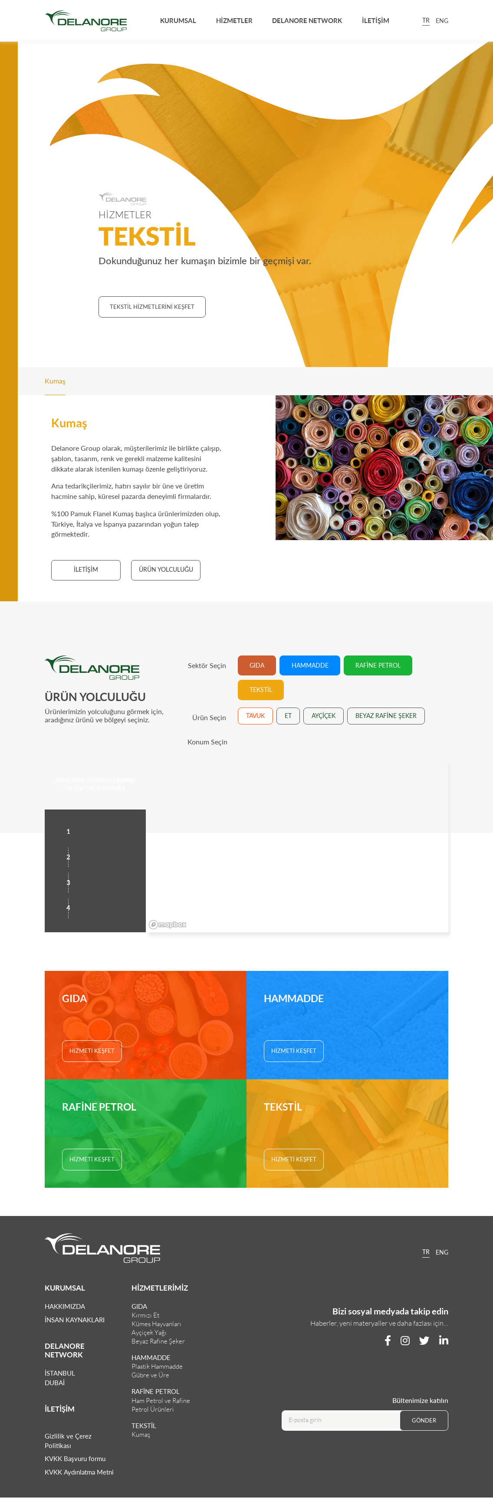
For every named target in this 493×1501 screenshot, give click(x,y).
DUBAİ (55, 1382)
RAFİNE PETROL (155, 1391)
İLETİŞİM (375, 20)
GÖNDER (424, 1420)
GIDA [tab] (257, 665)
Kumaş (140, 1434)
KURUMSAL (178, 20)
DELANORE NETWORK (307, 20)
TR (426, 21)
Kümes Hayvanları (156, 1323)
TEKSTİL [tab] (261, 689)
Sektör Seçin (207, 665)
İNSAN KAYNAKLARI (75, 1320)
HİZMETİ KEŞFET (92, 1050)
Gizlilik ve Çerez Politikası (68, 1440)
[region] (297, 845)
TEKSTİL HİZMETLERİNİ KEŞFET (152, 306)
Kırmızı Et (145, 1315)
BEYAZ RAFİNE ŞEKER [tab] (386, 715)
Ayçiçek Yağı (149, 1332)
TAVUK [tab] (255, 715)
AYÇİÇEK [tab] (323, 715)
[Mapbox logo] (167, 925)
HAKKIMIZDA (65, 1306)
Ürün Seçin (209, 717)
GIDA (139, 1306)
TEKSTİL (143, 1425)
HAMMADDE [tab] (310, 665)
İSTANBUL (60, 1373)
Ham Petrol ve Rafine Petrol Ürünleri (160, 1405)
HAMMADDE (151, 1357)
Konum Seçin (207, 741)
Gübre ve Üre (150, 1375)
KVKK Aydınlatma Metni (79, 1472)
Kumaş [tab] (55, 381)
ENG (442, 20)
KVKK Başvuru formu (75, 1458)
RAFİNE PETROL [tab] (378, 665)
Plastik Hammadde (157, 1366)
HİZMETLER (234, 20)
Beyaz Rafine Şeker (158, 1341)
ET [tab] (288, 715)
